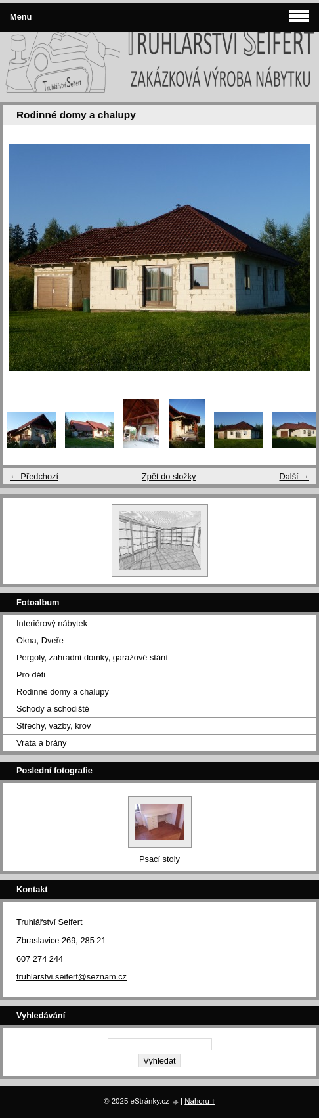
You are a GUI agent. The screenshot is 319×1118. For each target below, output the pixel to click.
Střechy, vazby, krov (53, 726)
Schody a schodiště (52, 709)
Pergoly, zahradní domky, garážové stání (92, 657)
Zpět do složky (169, 476)
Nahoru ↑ (199, 1101)
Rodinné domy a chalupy (62, 692)
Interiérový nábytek (51, 623)
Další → (294, 476)
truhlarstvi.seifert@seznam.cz (71, 976)
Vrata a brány (41, 743)
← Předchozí (34, 476)
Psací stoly (159, 859)
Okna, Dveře (40, 640)
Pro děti (30, 674)
